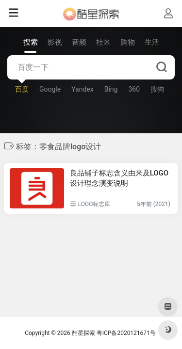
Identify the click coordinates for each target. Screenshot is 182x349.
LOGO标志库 (94, 204)
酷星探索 (83, 333)
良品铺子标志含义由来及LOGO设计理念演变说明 (119, 178)
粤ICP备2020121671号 (126, 333)
